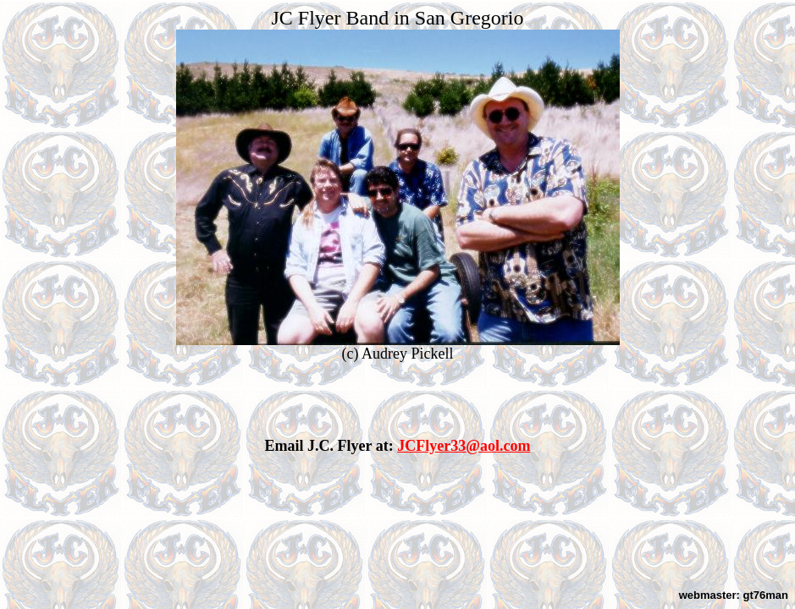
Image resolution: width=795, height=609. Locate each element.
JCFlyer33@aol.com (463, 445)
